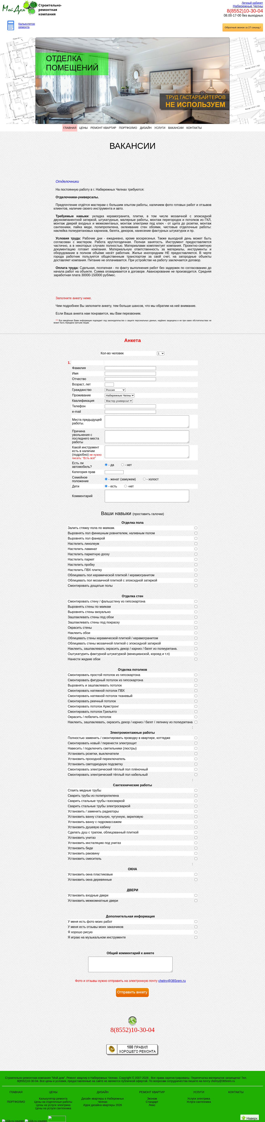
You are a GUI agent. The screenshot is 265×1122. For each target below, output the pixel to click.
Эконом (152, 1110)
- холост (148, 485)
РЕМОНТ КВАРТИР (103, 127)
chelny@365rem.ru (172, 992)
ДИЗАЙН (146, 127)
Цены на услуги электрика (53, 1116)
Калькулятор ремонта (26, 25)
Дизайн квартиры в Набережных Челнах (102, 1111)
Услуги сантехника (199, 1113)
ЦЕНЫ (83, 127)
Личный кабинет (252, 2)
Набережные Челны (248, 6)
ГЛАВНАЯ (69, 127)
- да (108, 471)
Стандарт (152, 1113)
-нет (126, 492)
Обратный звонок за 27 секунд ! (243, 27)
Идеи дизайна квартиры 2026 (102, 1116)
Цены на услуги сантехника (53, 1119)
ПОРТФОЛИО (128, 127)
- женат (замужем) (119, 485)
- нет (124, 471)
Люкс (152, 1116)
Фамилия (79, 368)
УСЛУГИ (159, 127)
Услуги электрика (198, 1110)
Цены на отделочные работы (53, 1113)
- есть (109, 492)
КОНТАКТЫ (194, 127)
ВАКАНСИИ (175, 127)
